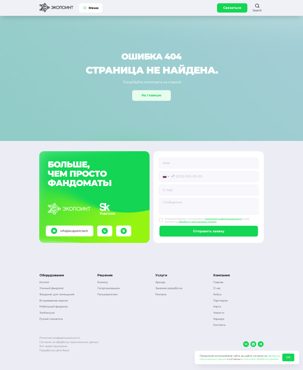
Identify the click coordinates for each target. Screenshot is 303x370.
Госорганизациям (108, 288)
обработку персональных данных (197, 221)
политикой (249, 359)
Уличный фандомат (51, 288)
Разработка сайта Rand (54, 350)
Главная (218, 282)
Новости (218, 312)
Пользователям (107, 294)
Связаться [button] (232, 8)
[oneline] (209, 163)
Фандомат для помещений (56, 294)
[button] (257, 7)
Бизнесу (102, 282)
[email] (209, 190)
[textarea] (209, 206)
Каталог (44, 282)
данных (222, 359)
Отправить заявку (208, 231)
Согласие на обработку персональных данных (69, 342)
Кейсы (217, 294)
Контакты (219, 325)
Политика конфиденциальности (59, 337)
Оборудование (51, 275)
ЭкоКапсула (46, 312)
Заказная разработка (168, 288)
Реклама (160, 294)
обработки (262, 359)
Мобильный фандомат (53, 306)
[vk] (246, 344)
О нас (217, 288)
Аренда (160, 282)
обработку (273, 355)
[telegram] (261, 344)
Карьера (218, 319)
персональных (208, 359)
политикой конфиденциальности (223, 218)
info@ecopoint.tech (74, 231)
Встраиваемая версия (53, 300)
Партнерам (220, 300)
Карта (217, 306)
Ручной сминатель (51, 319)
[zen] (253, 344)
